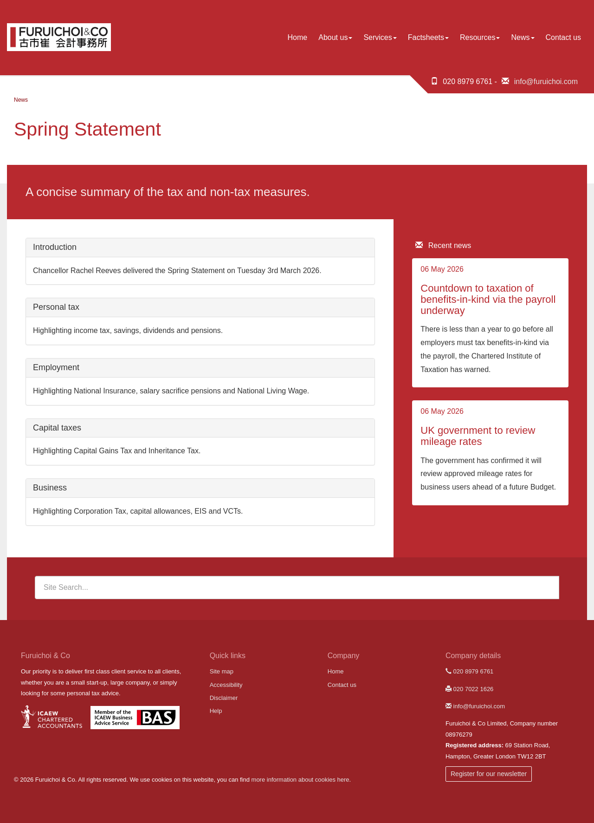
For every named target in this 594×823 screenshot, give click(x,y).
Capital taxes (57, 427)
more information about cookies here (300, 779)
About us (335, 37)
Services (379, 37)
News (522, 37)
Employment (56, 367)
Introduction (55, 247)
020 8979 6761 (469, 671)
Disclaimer (224, 697)
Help (216, 710)
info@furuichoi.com (546, 81)
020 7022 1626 (469, 689)
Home (298, 37)
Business (50, 487)
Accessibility (226, 684)
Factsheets (428, 37)
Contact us (563, 37)
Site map (221, 671)
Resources (480, 37)
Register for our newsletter (489, 773)
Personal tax (56, 307)
